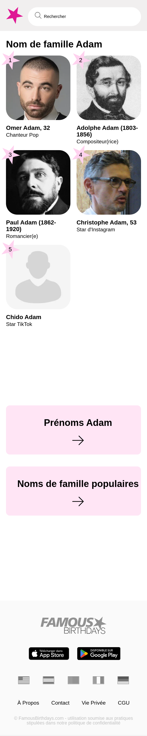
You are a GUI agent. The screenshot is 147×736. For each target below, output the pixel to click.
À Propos (28, 703)
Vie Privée (94, 703)
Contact (60, 703)
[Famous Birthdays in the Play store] (99, 653)
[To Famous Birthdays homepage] (14, 15)
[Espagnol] (48, 680)
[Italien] (98, 680)
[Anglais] (23, 680)
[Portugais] (73, 680)
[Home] (73, 625)
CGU (124, 703)
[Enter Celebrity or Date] (84, 16)
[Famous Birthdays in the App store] (49, 653)
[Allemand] (123, 680)
